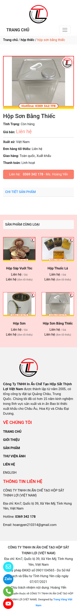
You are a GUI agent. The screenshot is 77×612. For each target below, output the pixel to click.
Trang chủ (10, 40)
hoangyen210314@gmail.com (34, 525)
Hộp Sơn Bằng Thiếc (58, 323)
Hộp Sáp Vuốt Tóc (19, 268)
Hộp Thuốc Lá (58, 268)
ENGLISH (9, 473)
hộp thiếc (27, 40)
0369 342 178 (33, 174)
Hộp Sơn (19, 323)
